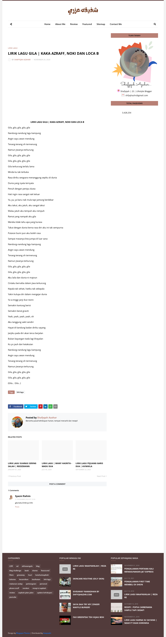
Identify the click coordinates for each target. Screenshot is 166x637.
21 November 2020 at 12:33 (25, 499)
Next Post (101, 476)
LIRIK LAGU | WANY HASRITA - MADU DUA (57, 465)
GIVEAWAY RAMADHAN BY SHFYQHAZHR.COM (86, 593)
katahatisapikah (42, 575)
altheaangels (27, 566)
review (12, 592)
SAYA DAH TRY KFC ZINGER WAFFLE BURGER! (86, 606)
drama (35, 570)
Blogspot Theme (23, 633)
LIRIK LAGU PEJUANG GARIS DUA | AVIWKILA (89, 465)
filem (11, 575)
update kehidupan (44, 592)
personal (43, 584)
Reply (17, 506)
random (26, 588)
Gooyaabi (47, 633)
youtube (12, 597)
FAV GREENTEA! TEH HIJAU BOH (88, 617)
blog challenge (15, 570)
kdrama (12, 579)
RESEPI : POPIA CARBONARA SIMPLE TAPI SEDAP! (138, 608)
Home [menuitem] (47, 24)
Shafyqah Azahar (22, 59)
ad (17, 566)
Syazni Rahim (23, 496)
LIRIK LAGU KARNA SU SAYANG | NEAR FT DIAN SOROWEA (140, 621)
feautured (45, 570)
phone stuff (14, 588)
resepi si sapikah (39, 588)
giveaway (21, 575)
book (27, 570)
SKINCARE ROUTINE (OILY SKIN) (88, 578)
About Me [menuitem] (60, 24)
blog (38, 566)
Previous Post (15, 476)
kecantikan (23, 579)
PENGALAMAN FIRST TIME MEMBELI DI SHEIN (137, 583)
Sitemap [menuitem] (101, 24)
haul (30, 575)
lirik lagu (12, 48)
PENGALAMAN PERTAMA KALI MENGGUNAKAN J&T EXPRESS (139, 570)
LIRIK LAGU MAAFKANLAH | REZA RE (89, 567)
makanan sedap (15, 584)
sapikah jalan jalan (26, 592)
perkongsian (31, 584)
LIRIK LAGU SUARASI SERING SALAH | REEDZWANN (22, 465)
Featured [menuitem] (87, 24)
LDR (11, 566)
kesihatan (36, 579)
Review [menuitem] (74, 24)
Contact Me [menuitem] (116, 24)
